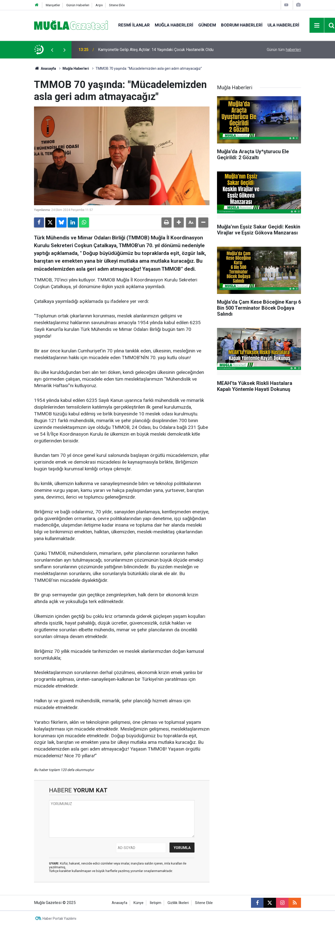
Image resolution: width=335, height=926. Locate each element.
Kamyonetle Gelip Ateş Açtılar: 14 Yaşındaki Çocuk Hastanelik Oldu (156, 49)
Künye (139, 903)
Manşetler (53, 5)
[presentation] (52, 50)
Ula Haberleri (283, 24)
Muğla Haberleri (174, 24)
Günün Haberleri (77, 5)
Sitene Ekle (117, 5)
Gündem (207, 24)
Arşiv (99, 5)
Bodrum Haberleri (241, 24)
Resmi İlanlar (134, 24)
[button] (179, 222)
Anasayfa (45, 68)
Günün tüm (284, 49)
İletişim (155, 903)
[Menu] (317, 25)
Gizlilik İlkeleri (178, 903)
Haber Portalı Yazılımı (59, 919)
